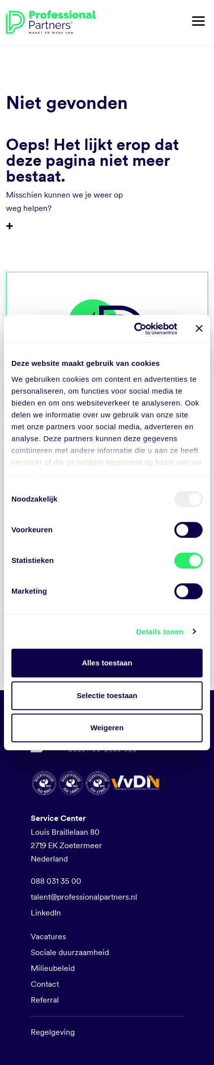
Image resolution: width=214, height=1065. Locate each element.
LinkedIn (46, 912)
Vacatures (48, 936)
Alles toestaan (107, 663)
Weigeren (106, 727)
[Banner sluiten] (199, 328)
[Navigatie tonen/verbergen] (198, 22)
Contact (45, 984)
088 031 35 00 (56, 881)
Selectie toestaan (107, 695)
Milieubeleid (53, 968)
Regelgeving (53, 1032)
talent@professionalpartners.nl (84, 897)
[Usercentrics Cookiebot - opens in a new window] (135, 328)
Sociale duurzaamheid (70, 952)
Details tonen (159, 631)
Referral (45, 1000)
